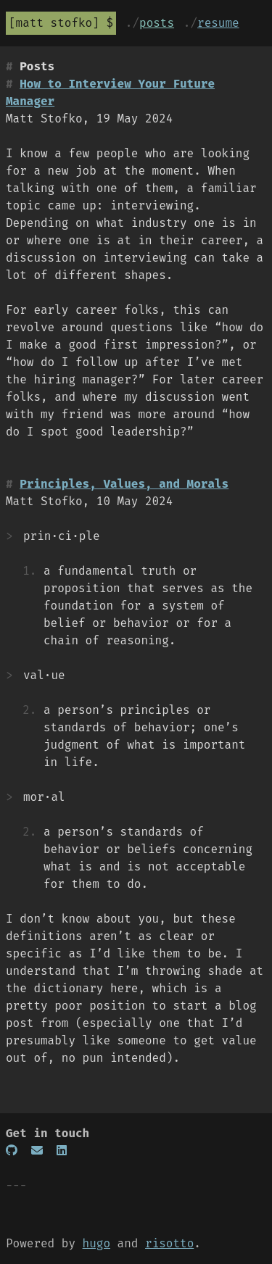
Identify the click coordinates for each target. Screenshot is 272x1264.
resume (218, 23)
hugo (96, 1243)
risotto (169, 1243)
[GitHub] (11, 1150)
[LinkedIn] (62, 1150)
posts (156, 23)
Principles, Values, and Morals (124, 484)
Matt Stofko (54, 23)
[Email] (37, 1150)
